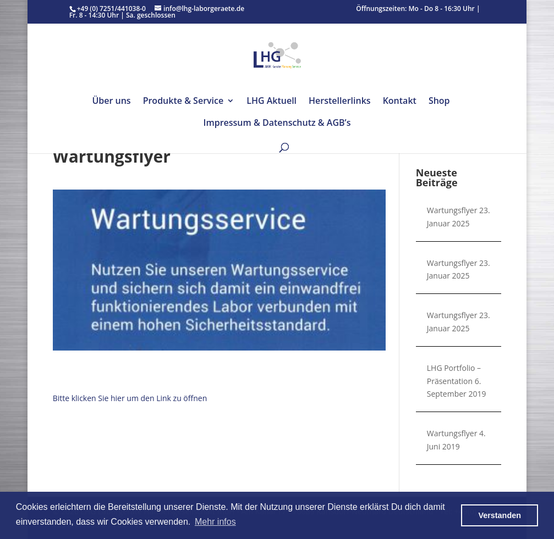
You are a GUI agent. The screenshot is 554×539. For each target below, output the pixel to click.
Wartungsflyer (452, 210)
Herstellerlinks (340, 102)
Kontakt (399, 102)
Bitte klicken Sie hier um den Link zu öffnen (130, 398)
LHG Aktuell (271, 102)
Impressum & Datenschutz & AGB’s (277, 124)
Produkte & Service (183, 102)
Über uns (111, 102)
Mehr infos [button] (215, 521)
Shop (439, 102)
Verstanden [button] (499, 515)
